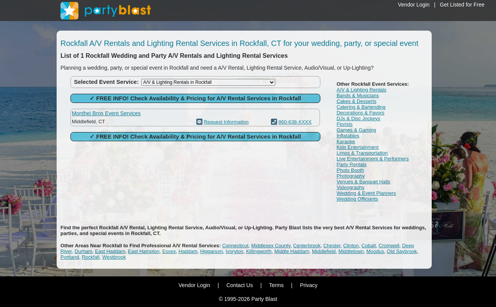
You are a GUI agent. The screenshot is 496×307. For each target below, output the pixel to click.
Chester (332, 245)
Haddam (188, 251)
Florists (344, 124)
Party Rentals (351, 164)
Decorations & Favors (360, 113)
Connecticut (235, 245)
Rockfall (91, 257)
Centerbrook (307, 245)
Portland (69, 257)
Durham (83, 251)
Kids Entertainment (357, 147)
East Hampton (143, 251)
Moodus (375, 251)
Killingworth (258, 251)
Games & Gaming (356, 130)
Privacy (309, 285)
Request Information (226, 122)
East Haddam (110, 251)
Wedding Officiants (357, 199)
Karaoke (345, 141)
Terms (276, 285)
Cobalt (368, 245)
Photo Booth (350, 170)
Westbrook (114, 257)
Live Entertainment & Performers (372, 159)
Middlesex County (270, 245)
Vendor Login (414, 5)
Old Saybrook (402, 251)
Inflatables (347, 136)
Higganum (211, 251)
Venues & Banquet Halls (363, 182)
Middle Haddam (291, 251)
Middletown (351, 251)
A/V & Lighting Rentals (361, 90)
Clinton (351, 245)
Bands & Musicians (357, 95)
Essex (169, 251)
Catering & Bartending (360, 107)
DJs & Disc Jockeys (358, 118)
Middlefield (324, 251)
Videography (350, 187)
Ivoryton (234, 251)
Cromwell (389, 245)
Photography (350, 176)
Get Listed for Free (462, 5)
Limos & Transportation (362, 153)
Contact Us (239, 285)
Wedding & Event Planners (366, 193)
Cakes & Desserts (356, 101)
